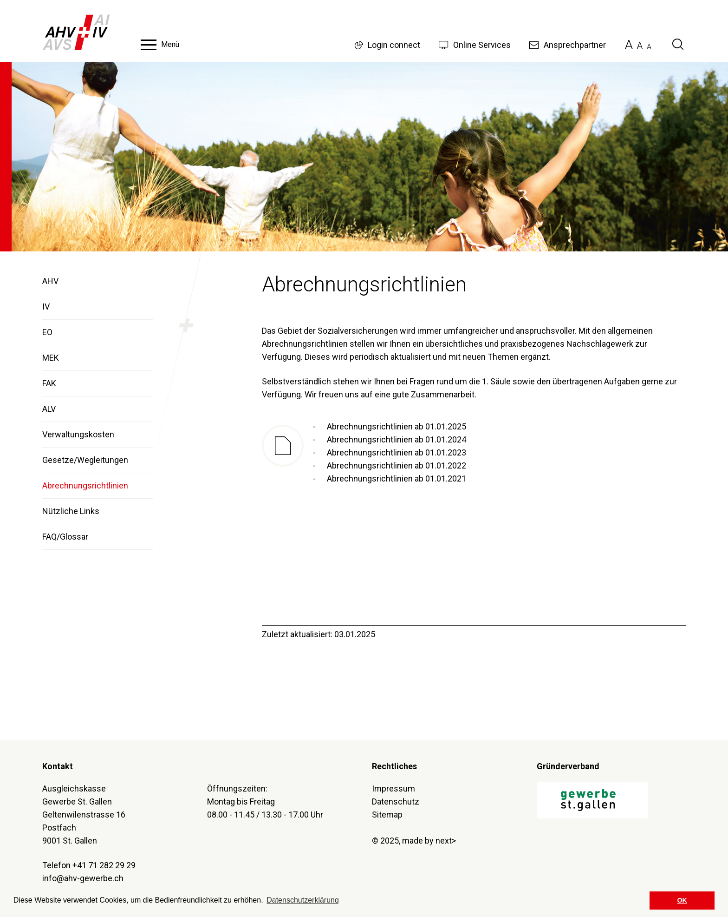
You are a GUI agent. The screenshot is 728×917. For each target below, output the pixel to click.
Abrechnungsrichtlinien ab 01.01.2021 (396, 478)
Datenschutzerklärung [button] (302, 900)
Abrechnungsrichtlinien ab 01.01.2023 (396, 452)
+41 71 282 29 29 (104, 865)
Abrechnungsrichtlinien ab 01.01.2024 (396, 439)
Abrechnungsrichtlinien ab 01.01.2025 (396, 426)
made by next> (429, 840)
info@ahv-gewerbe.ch (83, 878)
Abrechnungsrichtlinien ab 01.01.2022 (396, 465)
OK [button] (682, 900)
